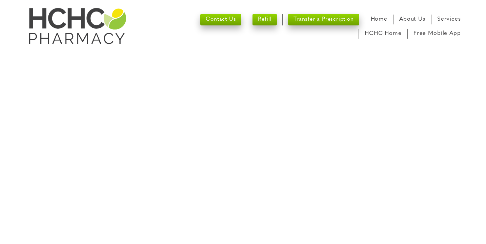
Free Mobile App (437, 33)
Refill (264, 19)
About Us (412, 19)
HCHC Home (383, 33)
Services (449, 19)
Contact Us (221, 19)
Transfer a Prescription (323, 19)
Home (379, 19)
